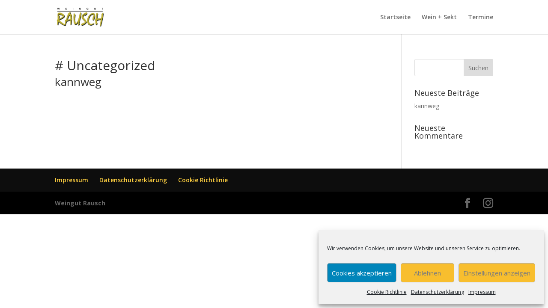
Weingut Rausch (80, 203)
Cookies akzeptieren (362, 273)
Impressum (482, 292)
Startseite (395, 17)
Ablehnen (427, 273)
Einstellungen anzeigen (496, 273)
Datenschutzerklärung (437, 292)
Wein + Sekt (439, 17)
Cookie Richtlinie (387, 292)
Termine (480, 17)
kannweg (78, 81)
